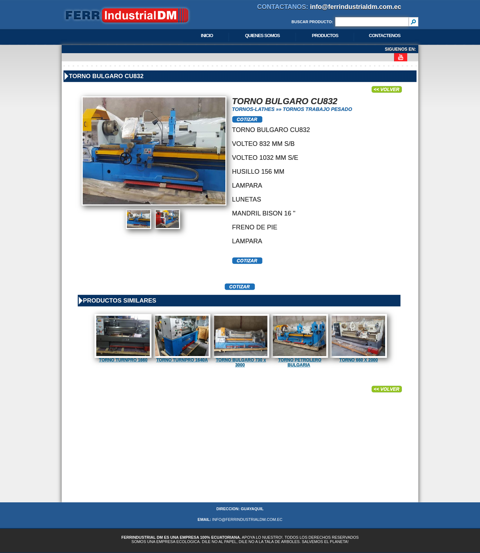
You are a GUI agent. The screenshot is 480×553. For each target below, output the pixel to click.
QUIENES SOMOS (262, 35)
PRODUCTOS (325, 35)
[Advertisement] (240, 452)
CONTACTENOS (384, 35)
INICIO (207, 35)
